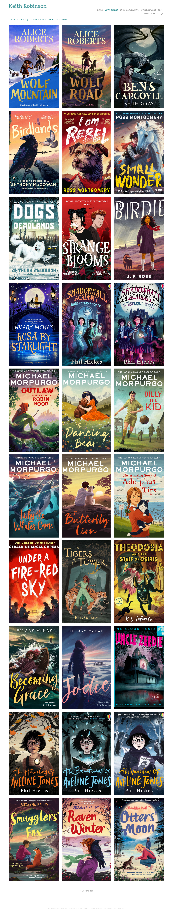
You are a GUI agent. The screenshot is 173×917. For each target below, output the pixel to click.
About (146, 13)
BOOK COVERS (111, 10)
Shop (160, 10)
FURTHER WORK (148, 10)
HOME (100, 10)
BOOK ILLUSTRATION (129, 10)
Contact (154, 13)
